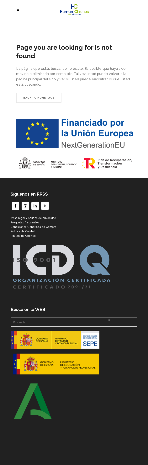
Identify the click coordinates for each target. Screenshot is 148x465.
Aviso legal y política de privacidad (33, 218)
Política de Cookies (23, 235)
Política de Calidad (23, 231)
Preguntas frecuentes (25, 222)
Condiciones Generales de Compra (33, 226)
